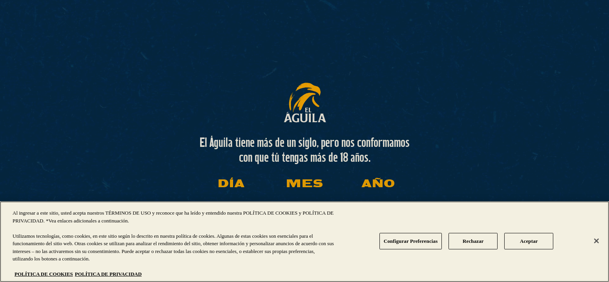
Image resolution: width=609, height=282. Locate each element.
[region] (304, 241)
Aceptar (529, 241)
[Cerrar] (596, 240)
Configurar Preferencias (411, 241)
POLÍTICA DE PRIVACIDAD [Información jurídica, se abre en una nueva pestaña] (108, 274)
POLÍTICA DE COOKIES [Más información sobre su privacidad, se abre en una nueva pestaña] (44, 274)
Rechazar (473, 241)
